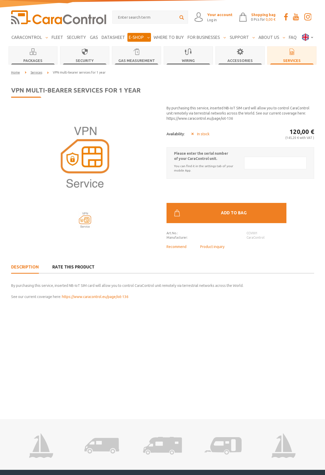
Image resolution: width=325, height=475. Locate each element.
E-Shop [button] (139, 36)
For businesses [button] (206, 36)
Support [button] (242, 36)
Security (76, 36)
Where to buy (169, 36)
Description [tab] (25, 252)
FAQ (293, 36)
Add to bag (238, 191)
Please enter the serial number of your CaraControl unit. (201, 154)
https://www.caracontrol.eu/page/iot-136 (95, 282)
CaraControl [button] (29, 36)
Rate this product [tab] (73, 252)
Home (15, 71)
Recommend (176, 225)
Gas (94, 36)
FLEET (57, 36)
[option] (85, 155)
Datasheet (113, 36)
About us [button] (271, 36)
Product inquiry (212, 225)
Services (36, 71)
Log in (202, 19)
